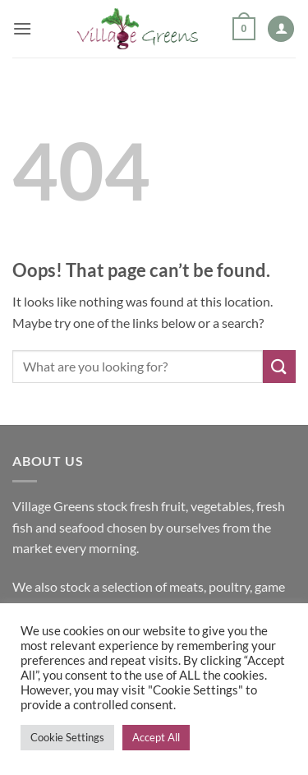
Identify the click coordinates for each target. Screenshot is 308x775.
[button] (22, 28)
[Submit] (279, 366)
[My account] (281, 29)
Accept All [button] (156, 737)
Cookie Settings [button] (67, 737)
